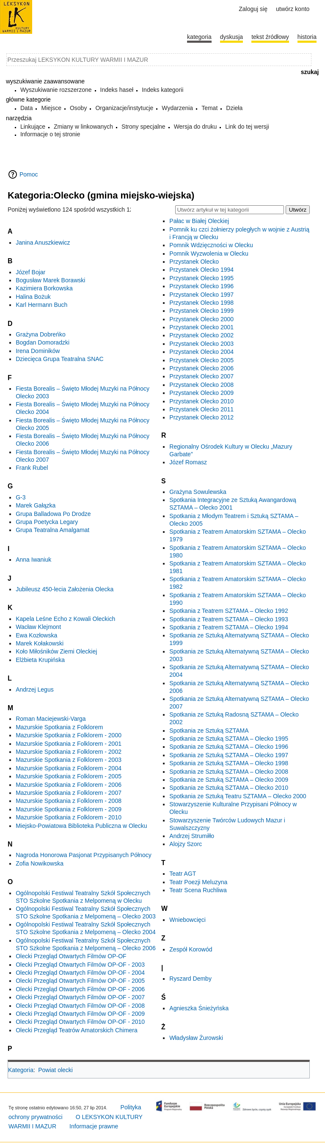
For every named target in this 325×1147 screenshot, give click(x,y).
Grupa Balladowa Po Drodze (53, 513)
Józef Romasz (188, 462)
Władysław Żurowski (196, 1037)
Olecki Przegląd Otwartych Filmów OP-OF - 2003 (80, 964)
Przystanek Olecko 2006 (201, 368)
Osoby (78, 108)
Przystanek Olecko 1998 (201, 302)
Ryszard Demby (190, 978)
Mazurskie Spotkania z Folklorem (59, 727)
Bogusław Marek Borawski (50, 280)
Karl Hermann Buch (41, 304)
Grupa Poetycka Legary (47, 521)
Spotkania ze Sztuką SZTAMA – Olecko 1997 (228, 755)
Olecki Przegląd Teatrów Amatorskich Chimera (77, 1030)
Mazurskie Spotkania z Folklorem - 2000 (68, 735)
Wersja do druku (195, 126)
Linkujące (32, 126)
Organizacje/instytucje (124, 108)
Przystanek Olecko (194, 261)
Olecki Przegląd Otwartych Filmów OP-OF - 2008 (80, 1005)
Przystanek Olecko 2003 (201, 343)
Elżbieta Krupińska (40, 659)
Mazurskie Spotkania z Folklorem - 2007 (68, 792)
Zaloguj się (253, 9)
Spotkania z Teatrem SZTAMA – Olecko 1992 (228, 610)
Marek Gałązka (35, 505)
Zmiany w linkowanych (83, 126)
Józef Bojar (30, 272)
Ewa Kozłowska (36, 635)
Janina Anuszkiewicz (43, 242)
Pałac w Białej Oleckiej (199, 221)
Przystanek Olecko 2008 (201, 384)
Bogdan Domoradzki (42, 342)
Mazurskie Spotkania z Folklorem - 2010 (68, 817)
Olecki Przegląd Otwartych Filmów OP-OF (71, 956)
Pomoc (28, 174)
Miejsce (51, 108)
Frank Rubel (32, 467)
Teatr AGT (182, 873)
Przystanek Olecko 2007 (201, 376)
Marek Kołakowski (39, 643)
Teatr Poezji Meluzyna (198, 882)
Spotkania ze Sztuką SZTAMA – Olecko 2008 (228, 771)
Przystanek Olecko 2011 (201, 409)
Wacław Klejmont (38, 626)
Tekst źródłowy (270, 36)
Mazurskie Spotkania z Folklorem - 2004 (68, 768)
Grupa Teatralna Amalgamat (52, 530)
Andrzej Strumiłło (191, 836)
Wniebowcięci (187, 919)
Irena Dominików (38, 350)
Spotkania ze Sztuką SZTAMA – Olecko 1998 (228, 763)
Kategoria (20, 1070)
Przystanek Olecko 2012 (201, 417)
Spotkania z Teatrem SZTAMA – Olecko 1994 (228, 627)
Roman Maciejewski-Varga (50, 718)
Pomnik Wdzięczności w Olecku (211, 245)
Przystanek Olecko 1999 (201, 310)
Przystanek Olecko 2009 (201, 392)
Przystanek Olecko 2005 (201, 360)
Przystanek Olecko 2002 (201, 335)
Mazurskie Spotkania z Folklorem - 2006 (68, 784)
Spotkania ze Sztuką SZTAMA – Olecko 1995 (228, 738)
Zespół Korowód (190, 949)
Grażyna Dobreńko (41, 334)
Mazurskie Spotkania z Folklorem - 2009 (68, 809)
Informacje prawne (93, 1126)
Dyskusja (231, 36)
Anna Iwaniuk (33, 559)
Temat (209, 108)
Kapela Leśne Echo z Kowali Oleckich (65, 618)
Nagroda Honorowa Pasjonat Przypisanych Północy (83, 855)
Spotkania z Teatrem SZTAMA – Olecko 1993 (228, 619)
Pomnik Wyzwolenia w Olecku (208, 253)
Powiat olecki (55, 1070)
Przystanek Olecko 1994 (201, 269)
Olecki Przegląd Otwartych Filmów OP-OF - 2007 (80, 997)
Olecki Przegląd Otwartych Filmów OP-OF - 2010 (80, 1021)
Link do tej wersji (247, 126)
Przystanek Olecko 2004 (201, 351)
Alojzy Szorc (185, 844)
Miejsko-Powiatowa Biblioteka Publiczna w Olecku (81, 825)
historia (307, 36)
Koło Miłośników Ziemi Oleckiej (56, 651)
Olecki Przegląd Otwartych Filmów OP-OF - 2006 (80, 989)
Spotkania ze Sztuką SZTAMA (208, 730)
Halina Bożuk (33, 296)
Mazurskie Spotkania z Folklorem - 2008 (68, 800)
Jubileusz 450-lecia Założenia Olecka (64, 589)
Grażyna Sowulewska (197, 491)
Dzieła (234, 108)
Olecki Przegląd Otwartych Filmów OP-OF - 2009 (80, 1013)
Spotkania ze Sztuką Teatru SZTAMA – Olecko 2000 (237, 796)
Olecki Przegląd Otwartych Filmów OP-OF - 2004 (80, 972)
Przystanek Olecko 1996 (201, 286)
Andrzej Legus (35, 689)
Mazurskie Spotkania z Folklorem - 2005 (68, 776)
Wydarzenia (177, 108)
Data (26, 108)
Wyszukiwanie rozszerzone (56, 89)
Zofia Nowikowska (39, 863)
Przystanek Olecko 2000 (201, 319)
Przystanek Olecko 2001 (201, 327)
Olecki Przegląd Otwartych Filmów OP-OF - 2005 (80, 980)
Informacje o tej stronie (50, 134)
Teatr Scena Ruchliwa (197, 890)
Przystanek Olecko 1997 (201, 294)
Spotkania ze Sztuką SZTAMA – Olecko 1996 (228, 746)
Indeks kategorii (162, 89)
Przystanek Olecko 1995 (201, 278)
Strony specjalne (143, 126)
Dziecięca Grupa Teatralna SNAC (60, 359)
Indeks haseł (117, 89)
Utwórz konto (292, 9)
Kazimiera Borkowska (44, 288)
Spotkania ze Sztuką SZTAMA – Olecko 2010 (228, 787)
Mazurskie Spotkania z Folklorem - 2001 (68, 743)
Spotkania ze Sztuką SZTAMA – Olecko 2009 (228, 779)
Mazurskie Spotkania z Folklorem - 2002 (68, 751)
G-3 (20, 497)
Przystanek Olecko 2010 (201, 401)
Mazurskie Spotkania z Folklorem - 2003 (68, 759)
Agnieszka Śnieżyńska (199, 1008)
